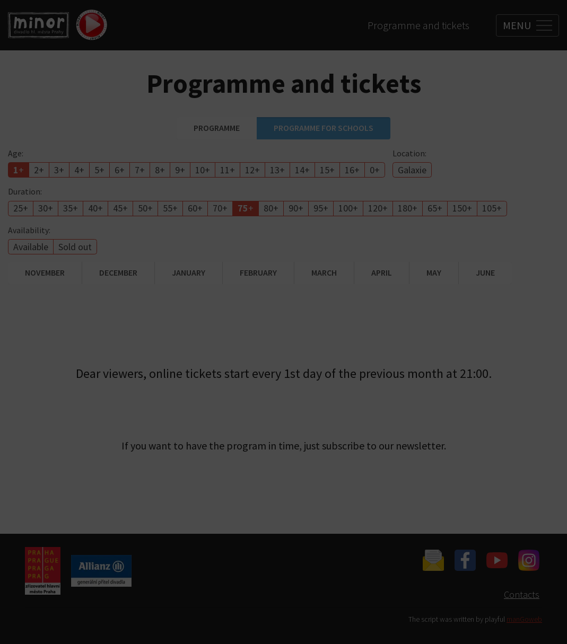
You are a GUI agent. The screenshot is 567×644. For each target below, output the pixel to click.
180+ (407, 208)
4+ (79, 170)
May (433, 272)
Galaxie (412, 170)
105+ (492, 208)
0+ (375, 170)
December (118, 272)
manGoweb (524, 619)
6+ (120, 170)
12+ (252, 170)
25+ (20, 208)
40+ (95, 208)
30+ (45, 208)
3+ (59, 170)
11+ (227, 170)
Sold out (75, 247)
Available (30, 247)
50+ (145, 208)
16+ (352, 170)
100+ (348, 208)
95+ (320, 208)
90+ (296, 208)
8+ (160, 170)
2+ (39, 170)
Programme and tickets (418, 25)
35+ (70, 208)
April (381, 272)
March (324, 272)
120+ (378, 208)
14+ (302, 170)
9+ (180, 170)
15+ (327, 170)
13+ (277, 170)
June (485, 272)
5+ (99, 170)
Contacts (521, 594)
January (188, 272)
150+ (462, 208)
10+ (202, 170)
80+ (271, 208)
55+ (170, 208)
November (45, 272)
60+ (195, 208)
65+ (435, 208)
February (258, 272)
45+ (120, 208)
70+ (220, 208)
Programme (217, 127)
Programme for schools (323, 127)
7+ (140, 170)
